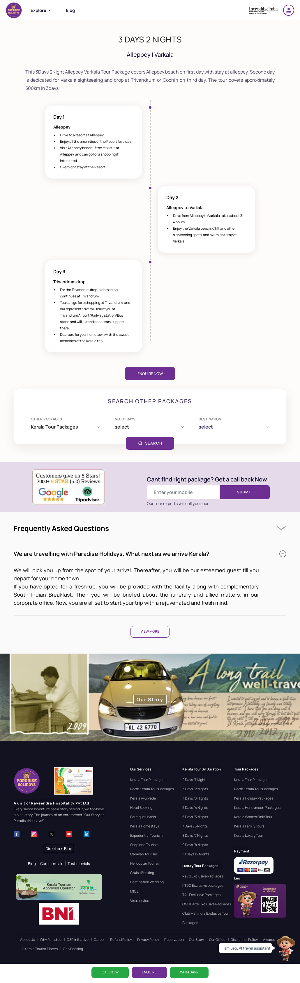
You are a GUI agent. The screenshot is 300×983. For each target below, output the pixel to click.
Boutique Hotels (143, 816)
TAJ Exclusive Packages (201, 894)
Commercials (51, 863)
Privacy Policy (148, 939)
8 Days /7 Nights (195, 835)
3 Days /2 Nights (195, 788)
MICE (134, 891)
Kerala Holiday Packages (253, 798)
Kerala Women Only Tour (253, 816)
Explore (41, 10)
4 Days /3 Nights (195, 798)
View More (150, 631)
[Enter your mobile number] (183, 492)
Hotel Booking (141, 807)
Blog (70, 10)
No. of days (125, 419)
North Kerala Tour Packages (152, 788)
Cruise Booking (142, 872)
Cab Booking (73, 948)
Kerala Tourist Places (41, 948)
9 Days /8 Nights (195, 844)
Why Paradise (50, 939)
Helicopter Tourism (145, 863)
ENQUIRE (149, 972)
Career (99, 939)
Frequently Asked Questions (61, 528)
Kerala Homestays (144, 826)
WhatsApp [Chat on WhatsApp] (189, 972)
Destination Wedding (147, 881)
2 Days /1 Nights (194, 779)
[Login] (288, 10)
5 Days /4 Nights (195, 807)
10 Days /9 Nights (195, 854)
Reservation (174, 939)
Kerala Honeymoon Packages (257, 807)
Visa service (139, 900)
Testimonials (79, 863)
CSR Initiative (78, 939)
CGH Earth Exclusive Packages (206, 904)
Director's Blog (58, 848)
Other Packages (46, 419)
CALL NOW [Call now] (110, 972)
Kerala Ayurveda (143, 798)
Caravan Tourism (143, 854)
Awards (269, 939)
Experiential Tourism (146, 835)
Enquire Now (150, 373)
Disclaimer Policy (244, 939)
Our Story (196, 939)
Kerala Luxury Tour (248, 835)
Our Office (217, 939)
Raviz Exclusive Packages (202, 876)
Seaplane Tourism (144, 844)
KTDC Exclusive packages (202, 885)
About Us (27, 939)
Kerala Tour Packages (147, 779)
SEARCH (150, 443)
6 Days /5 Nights (195, 816)
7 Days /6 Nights (195, 826)
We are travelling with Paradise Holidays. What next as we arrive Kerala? (150, 554)
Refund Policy (121, 939)
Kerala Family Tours (249, 826)
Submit (244, 492)
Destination (210, 419)
